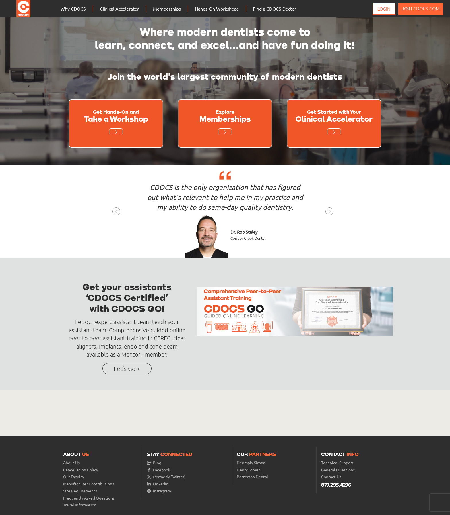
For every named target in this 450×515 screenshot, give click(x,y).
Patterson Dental (252, 476)
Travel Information (79, 504)
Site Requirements (80, 490)
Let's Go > (127, 368)
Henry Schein (249, 469)
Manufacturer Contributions (88, 483)
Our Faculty (73, 476)
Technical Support (337, 462)
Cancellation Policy (80, 469)
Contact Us (331, 476)
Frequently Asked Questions (89, 498)
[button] (116, 213)
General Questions (338, 469)
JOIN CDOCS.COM (421, 8)
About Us (71, 462)
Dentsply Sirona (251, 462)
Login (384, 8)
